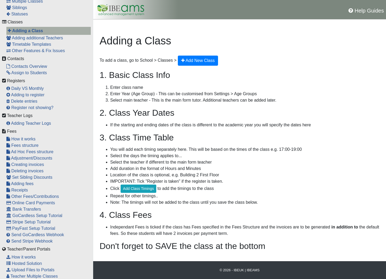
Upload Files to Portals (30, 270)
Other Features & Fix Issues (35, 50)
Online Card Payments (30, 203)
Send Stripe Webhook (29, 241)
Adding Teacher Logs (28, 123)
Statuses (17, 14)
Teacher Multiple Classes (32, 276)
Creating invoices (25, 164)
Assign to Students (26, 72)
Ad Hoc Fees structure (30, 151)
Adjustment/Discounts (29, 158)
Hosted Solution (24, 263)
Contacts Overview (26, 66)
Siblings (16, 7)
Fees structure (22, 145)
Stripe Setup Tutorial (28, 222)
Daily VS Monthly (25, 88)
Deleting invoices (24, 171)
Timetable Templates (28, 44)
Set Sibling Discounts (29, 177)
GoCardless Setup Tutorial (34, 215)
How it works (20, 139)
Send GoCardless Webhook (35, 234)
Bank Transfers (23, 209)
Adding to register (25, 95)
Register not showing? (30, 107)
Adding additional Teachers (34, 38)
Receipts (17, 190)
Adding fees (20, 183)
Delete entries (21, 101)
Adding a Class (25, 30)
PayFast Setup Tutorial (30, 228)
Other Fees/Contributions (32, 196)
